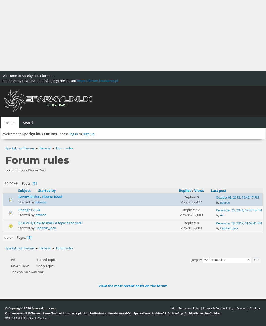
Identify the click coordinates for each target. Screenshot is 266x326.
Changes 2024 (29, 210)
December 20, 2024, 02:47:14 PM (239, 210)
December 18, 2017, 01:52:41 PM (239, 223)
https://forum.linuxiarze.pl (97, 80)
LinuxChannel (52, 313)
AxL (222, 215)
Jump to (196, 260)
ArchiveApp (175, 313)
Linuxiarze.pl (72, 313)
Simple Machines (39, 318)
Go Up (8, 238)
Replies (185, 190)
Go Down (11, 183)
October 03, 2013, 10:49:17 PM (237, 197)
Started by (47, 190)
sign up (89, 134)
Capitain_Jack (45, 228)
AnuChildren (212, 313)
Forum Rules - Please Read (40, 197)
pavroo (40, 202)
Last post (218, 190)
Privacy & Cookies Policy (218, 308)
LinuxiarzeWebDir (120, 313)
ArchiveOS (159, 313)
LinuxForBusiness (94, 313)
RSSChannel (33, 313)
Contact (241, 308)
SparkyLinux (142, 313)
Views (199, 190)
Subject (26, 190)
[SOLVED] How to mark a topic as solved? (50, 223)
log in (74, 134)
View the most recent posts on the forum (133, 286)
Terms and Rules (189, 308)
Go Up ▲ (255, 308)
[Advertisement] (133, 35)
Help (172, 308)
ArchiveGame (193, 313)
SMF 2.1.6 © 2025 (16, 318)
